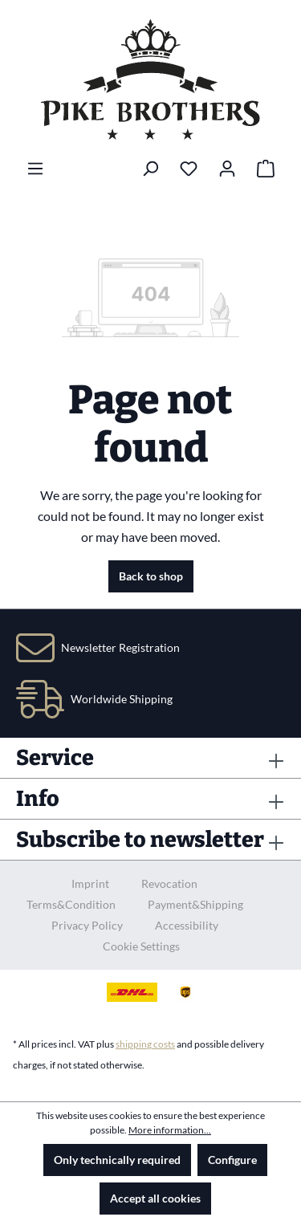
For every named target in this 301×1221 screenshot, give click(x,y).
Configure (232, 1159)
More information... (169, 1130)
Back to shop (151, 576)
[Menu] (35, 169)
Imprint (90, 883)
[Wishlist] (188, 169)
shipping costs (145, 1044)
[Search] (150, 169)
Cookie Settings (141, 946)
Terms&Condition (71, 904)
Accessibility (186, 925)
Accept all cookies (155, 1198)
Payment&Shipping (195, 904)
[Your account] (227, 169)
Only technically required (117, 1159)
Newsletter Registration (120, 647)
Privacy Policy (87, 925)
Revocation (169, 883)
